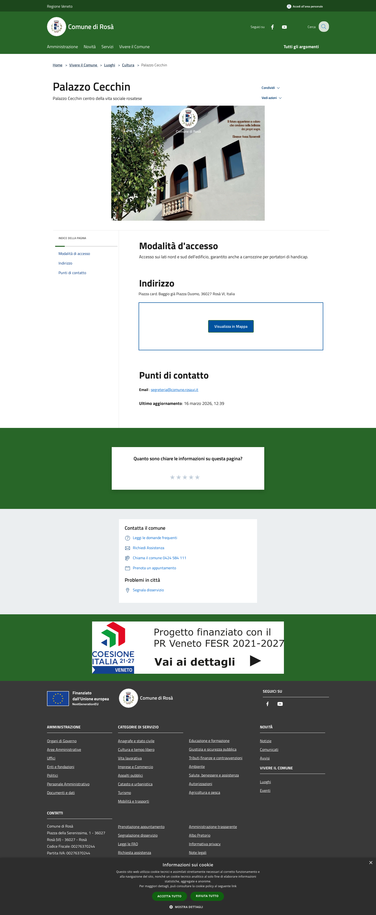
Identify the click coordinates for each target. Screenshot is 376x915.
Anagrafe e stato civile (136, 741)
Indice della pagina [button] (72, 238)
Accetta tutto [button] (170, 896)
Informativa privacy (205, 844)
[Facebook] (268, 26)
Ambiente (197, 766)
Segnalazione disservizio (138, 835)
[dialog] (188, 886)
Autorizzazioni (200, 784)
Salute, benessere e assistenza (214, 775)
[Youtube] (280, 26)
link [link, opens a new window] (234, 886)
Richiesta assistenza (134, 852)
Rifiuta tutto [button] (207, 896)
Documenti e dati (61, 792)
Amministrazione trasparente (213, 826)
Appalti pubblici (130, 775)
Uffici (51, 758)
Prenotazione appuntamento (141, 826)
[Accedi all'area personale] (305, 6)
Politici (52, 775)
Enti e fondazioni (60, 767)
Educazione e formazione (209, 740)
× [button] (370, 863)
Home (57, 65)
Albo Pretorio (199, 835)
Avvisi (265, 758)
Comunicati (269, 749)
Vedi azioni (272, 98)
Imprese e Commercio (135, 767)
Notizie (265, 741)
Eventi (265, 790)
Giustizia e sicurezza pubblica (212, 749)
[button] (188, 906)
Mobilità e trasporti (133, 801)
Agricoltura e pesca (204, 792)
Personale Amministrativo (68, 784)
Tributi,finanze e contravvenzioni (215, 758)
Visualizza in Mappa (230, 326)
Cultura (128, 65)
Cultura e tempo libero (136, 749)
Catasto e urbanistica (135, 784)
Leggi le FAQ (128, 844)
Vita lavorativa (130, 758)
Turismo (124, 792)
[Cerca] (323, 26)
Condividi (271, 88)
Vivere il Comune (83, 65)
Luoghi (109, 65)
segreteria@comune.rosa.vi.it (174, 389)
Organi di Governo (61, 741)
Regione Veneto (59, 6)
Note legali (197, 852)
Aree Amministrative (64, 749)
